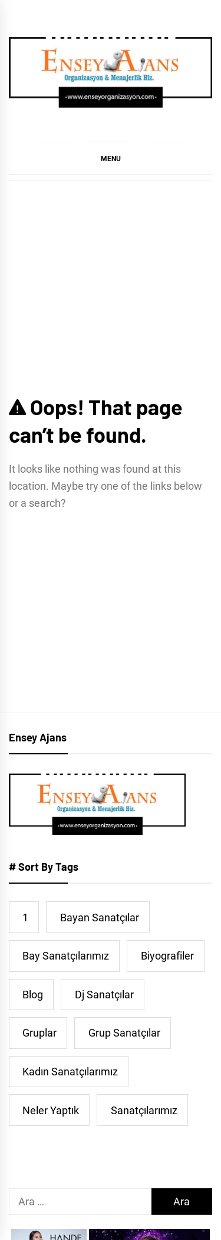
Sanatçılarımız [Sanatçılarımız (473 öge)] (144, 1110)
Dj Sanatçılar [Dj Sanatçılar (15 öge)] (104, 994)
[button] (110, 158)
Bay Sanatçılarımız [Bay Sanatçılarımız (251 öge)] (65, 956)
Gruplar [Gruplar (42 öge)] (39, 1033)
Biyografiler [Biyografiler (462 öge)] (167, 956)
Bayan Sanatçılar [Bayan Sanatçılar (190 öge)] (99, 917)
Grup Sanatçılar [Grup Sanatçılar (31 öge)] (124, 1033)
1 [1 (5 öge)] (25, 917)
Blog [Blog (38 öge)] (32, 994)
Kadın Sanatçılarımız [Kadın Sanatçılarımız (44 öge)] (70, 1071)
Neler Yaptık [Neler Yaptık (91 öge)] (50, 1110)
